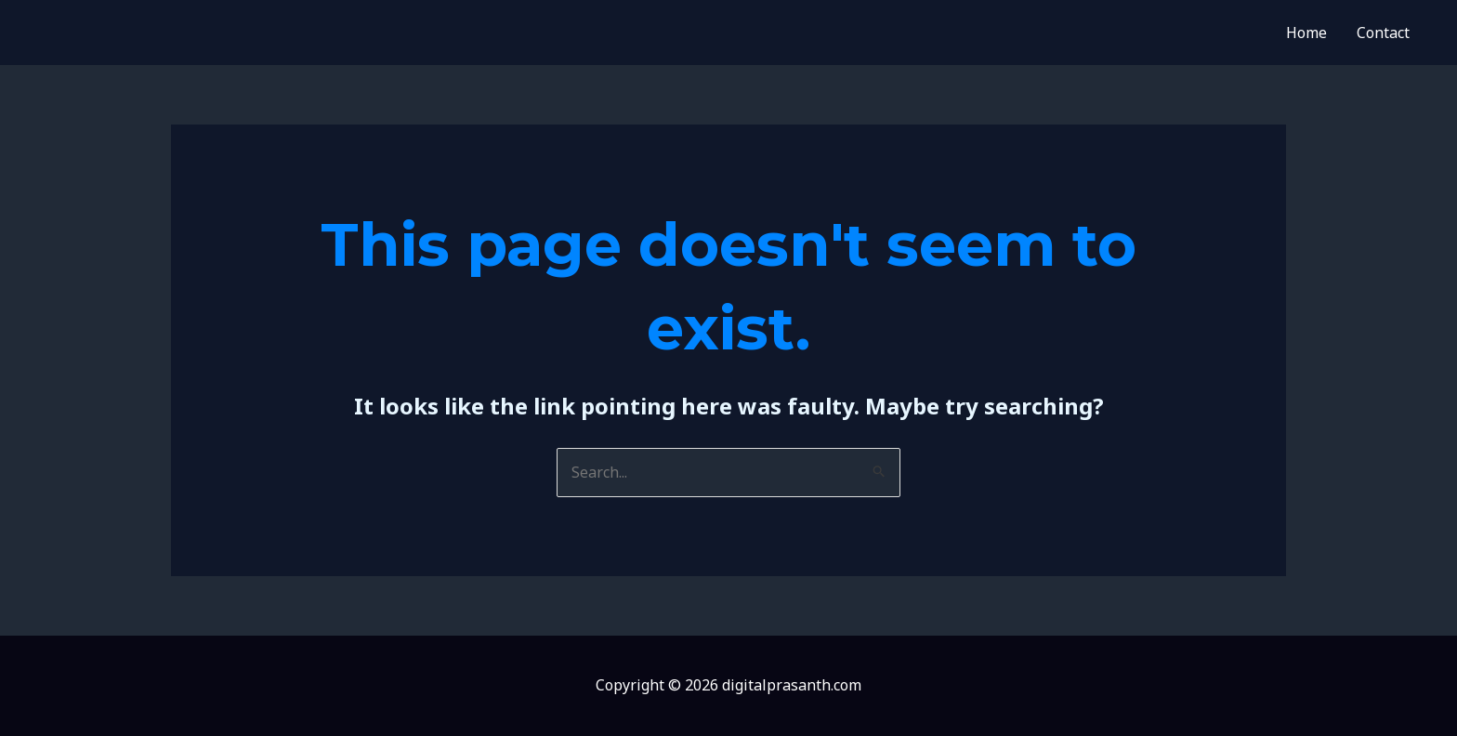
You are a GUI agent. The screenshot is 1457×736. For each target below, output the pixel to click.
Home (1306, 32)
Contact (1383, 32)
